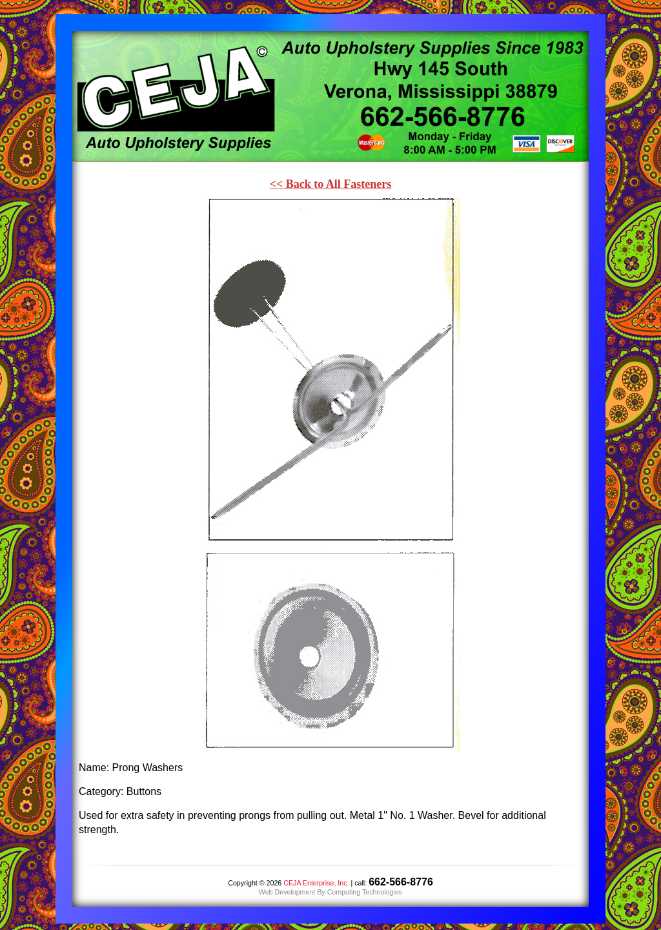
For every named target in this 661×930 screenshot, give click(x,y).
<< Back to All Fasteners (331, 184)
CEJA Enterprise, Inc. (316, 883)
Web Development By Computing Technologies (330, 892)
